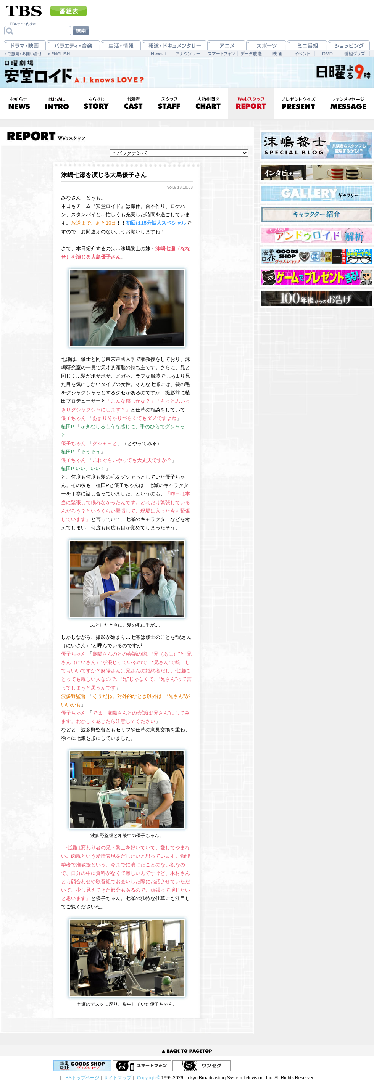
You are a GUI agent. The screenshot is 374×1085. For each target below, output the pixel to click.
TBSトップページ (81, 1077)
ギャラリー (317, 193)
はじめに (56, 103)
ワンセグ (201, 1065)
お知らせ (18, 103)
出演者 (133, 103)
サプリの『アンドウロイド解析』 (317, 235)
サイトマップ (117, 1077)
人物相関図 (208, 103)
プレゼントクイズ (298, 103)
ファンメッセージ (348, 103)
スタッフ (169, 103)
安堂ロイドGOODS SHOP (317, 256)
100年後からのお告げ (317, 298)
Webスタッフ (251, 103)
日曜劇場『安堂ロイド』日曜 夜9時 (71, 72)
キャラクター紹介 (317, 214)
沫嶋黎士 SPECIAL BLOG (317, 145)
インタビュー (317, 172)
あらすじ (96, 103)
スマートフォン (142, 1065)
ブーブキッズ (317, 277)
